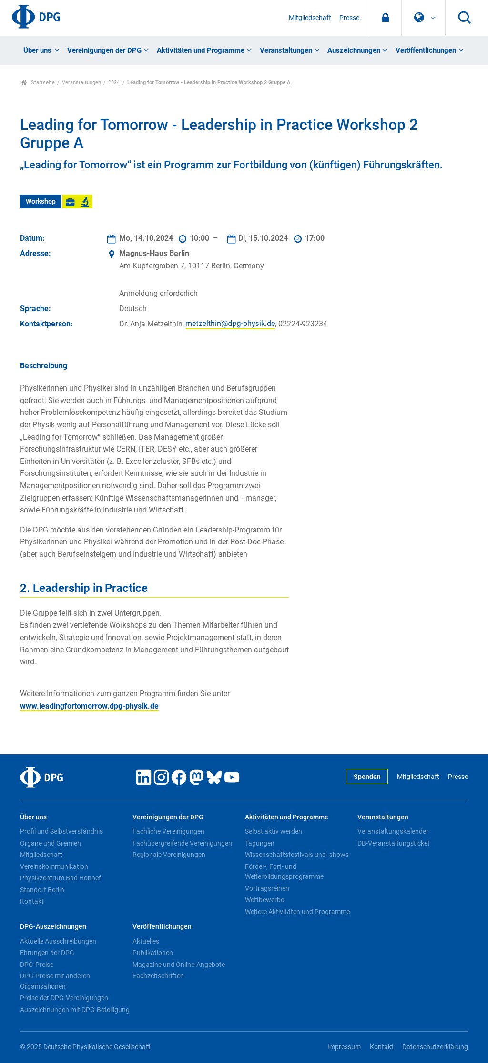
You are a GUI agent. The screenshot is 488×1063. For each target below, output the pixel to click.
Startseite (38, 82)
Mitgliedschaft (310, 18)
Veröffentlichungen (426, 50)
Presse (349, 18)
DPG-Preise (36, 964)
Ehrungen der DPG (47, 952)
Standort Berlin (42, 890)
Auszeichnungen (353, 50)
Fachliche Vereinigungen (168, 831)
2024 (114, 82)
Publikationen (152, 952)
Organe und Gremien (50, 843)
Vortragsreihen (267, 888)
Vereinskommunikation (54, 866)
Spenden (367, 777)
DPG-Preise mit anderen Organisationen (55, 981)
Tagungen (259, 843)
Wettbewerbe (264, 900)
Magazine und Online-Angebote (178, 964)
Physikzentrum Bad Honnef (60, 878)
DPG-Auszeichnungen (53, 927)
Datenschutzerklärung (435, 1047)
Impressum (344, 1047)
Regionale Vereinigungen (168, 854)
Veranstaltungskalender (392, 831)
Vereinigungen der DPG (104, 50)
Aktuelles (145, 941)
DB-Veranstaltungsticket (393, 843)
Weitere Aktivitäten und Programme (297, 911)
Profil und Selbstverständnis (61, 831)
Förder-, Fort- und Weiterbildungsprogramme (284, 872)
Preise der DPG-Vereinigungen (64, 998)
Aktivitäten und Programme (200, 50)
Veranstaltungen (286, 50)
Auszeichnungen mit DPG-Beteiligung (75, 1010)
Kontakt (32, 901)
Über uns (37, 50)
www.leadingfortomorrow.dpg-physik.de (89, 705)
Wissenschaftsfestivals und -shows (297, 854)
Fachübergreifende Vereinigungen (182, 843)
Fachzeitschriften (158, 976)
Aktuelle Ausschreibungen (58, 941)
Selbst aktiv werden (273, 831)
